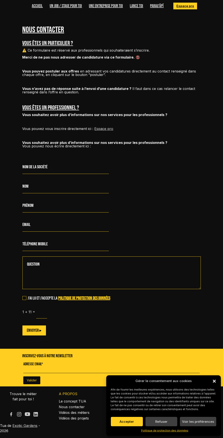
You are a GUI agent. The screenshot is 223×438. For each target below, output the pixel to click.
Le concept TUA (72, 401)
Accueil (37, 5)
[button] (214, 381)
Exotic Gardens (24, 425)
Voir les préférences (198, 421)
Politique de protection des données (164, 430)
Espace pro (185, 6)
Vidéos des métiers (74, 412)
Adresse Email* (33, 364)
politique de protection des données (84, 298)
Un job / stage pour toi (66, 5)
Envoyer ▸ (34, 330)
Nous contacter (72, 407)
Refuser (161, 421)
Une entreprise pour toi (106, 5)
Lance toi (136, 5)
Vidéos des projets (74, 418)
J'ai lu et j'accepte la (66, 298)
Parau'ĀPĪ (157, 5)
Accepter (127, 421)
